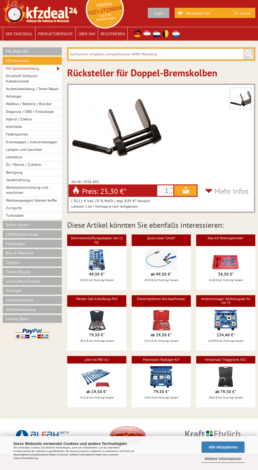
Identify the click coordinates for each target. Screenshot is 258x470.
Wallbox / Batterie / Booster (29, 103)
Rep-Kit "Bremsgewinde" (226, 238)
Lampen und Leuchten (24, 149)
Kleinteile (14, 126)
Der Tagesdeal (19, 33)
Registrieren (113, 33)
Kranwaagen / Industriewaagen (31, 142)
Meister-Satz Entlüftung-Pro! (97, 299)
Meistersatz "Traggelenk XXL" (226, 359)
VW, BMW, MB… (18, 51)
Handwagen (15, 243)
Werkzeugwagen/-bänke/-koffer (31, 200)
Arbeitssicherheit (20, 300)
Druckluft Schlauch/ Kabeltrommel (22, 78)
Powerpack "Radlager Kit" (161, 359)
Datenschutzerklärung (25, 458)
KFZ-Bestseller (17, 60)
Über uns (86, 33)
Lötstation (14, 157)
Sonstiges (14, 290)
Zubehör (13, 262)
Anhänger (14, 96)
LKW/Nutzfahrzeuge (22, 234)
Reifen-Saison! (17, 224)
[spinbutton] (163, 190)
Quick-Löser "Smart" (161, 238)
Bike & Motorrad (19, 253)
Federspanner (17, 134)
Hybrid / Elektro (19, 119)
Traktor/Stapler (18, 271)
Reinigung (14, 172)
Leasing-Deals (17, 318)
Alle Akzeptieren (223, 447)
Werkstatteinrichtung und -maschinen (28, 190)
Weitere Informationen (223, 459)
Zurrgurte (14, 207)
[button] (171, 188)
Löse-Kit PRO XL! (96, 359)
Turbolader (15, 215)
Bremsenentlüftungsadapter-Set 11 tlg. (97, 240)
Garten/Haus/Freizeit (23, 281)
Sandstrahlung (18, 179)
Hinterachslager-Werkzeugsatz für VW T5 (225, 301)
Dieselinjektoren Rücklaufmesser (161, 299)
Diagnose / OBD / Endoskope (30, 111)
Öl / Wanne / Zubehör (24, 164)
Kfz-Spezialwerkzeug (22, 68)
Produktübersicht (55, 33)
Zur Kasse (242, 13)
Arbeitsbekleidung (21, 309)
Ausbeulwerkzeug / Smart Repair (32, 88)
